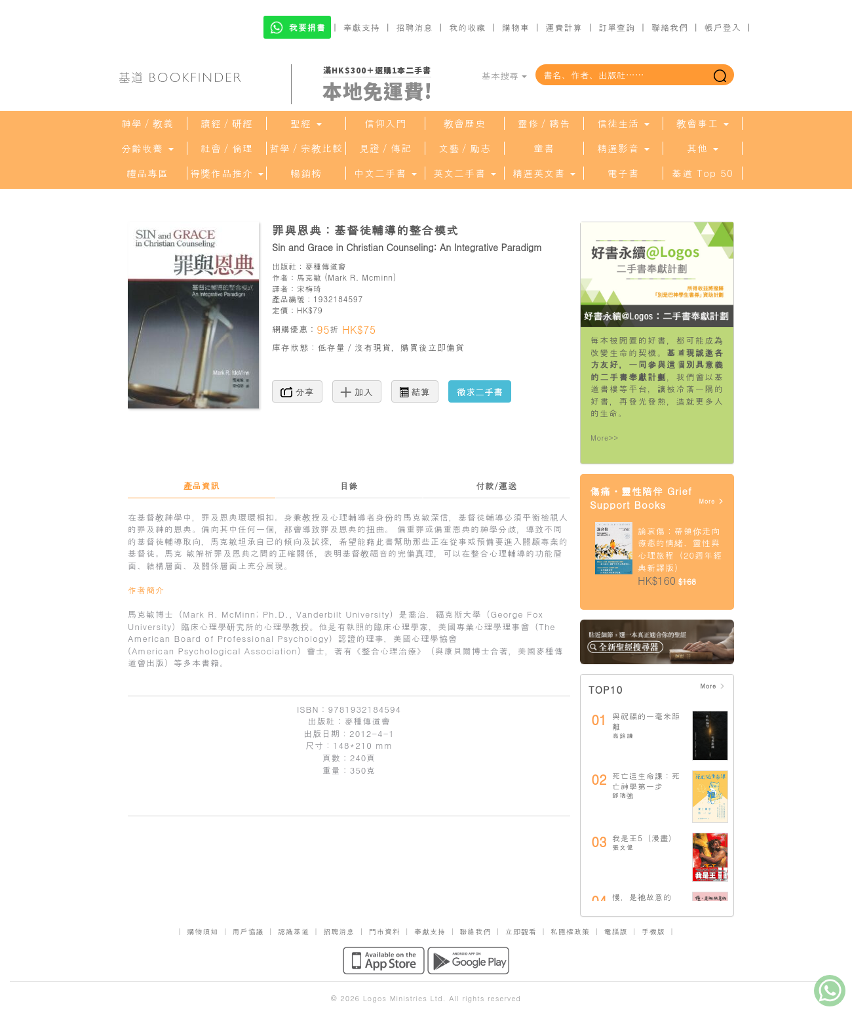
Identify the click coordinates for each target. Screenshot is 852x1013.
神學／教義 (147, 123)
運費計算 (564, 27)
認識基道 (293, 931)
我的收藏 (467, 27)
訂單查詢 (616, 27)
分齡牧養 (147, 148)
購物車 (516, 27)
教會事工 (702, 123)
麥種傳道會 (325, 265)
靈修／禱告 (544, 123)
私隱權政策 (570, 931)
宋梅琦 (309, 288)
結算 (415, 391)
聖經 (306, 123)
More (711, 501)
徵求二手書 (480, 391)
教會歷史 (465, 123)
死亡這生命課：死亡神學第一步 (646, 780)
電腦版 (615, 931)
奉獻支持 (361, 27)
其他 (702, 148)
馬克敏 (309, 277)
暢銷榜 (306, 173)
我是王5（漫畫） (644, 837)
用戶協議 (248, 931)
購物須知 (202, 931)
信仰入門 (385, 123)
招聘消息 (415, 27)
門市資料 (384, 931)
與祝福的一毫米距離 (646, 721)
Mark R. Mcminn (360, 277)
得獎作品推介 (226, 173)
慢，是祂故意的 (642, 896)
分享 (297, 391)
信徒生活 (623, 123)
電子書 (623, 173)
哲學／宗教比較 (306, 148)
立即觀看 (521, 931)
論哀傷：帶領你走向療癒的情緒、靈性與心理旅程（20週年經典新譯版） (680, 549)
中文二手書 (385, 173)
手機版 (653, 931)
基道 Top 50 (702, 173)
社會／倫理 (227, 148)
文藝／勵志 (464, 148)
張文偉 (623, 847)
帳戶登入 (723, 27)
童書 (543, 148)
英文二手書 (464, 173)
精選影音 (623, 148)
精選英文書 (544, 173)
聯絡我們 (669, 27)
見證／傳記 (385, 148)
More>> (605, 438)
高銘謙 (623, 735)
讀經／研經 (227, 123)
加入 (357, 391)
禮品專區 (147, 173)
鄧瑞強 (623, 795)
